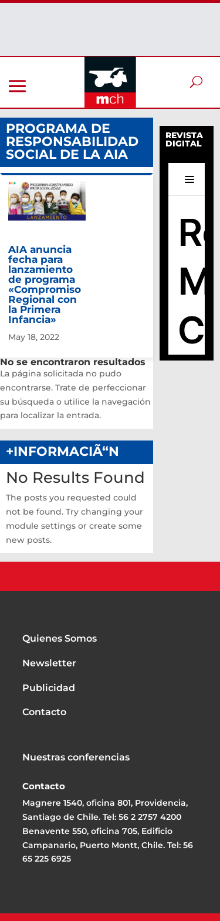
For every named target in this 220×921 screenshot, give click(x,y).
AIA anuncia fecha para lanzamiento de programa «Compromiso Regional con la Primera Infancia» (44, 284)
